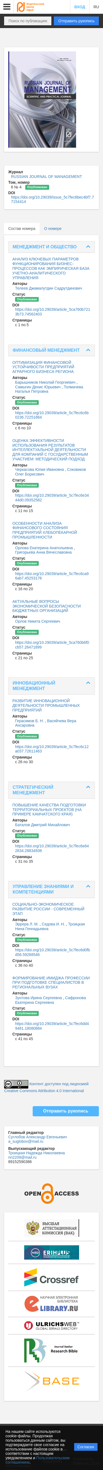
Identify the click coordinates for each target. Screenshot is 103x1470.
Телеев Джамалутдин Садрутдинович (48, 288)
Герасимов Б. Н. (30, 721)
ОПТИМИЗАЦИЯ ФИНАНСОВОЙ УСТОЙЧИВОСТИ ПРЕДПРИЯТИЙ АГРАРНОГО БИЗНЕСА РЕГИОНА (43, 367)
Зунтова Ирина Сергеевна (39, 998)
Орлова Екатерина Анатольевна (44, 548)
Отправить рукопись (76, 21)
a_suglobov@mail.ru (25, 1141)
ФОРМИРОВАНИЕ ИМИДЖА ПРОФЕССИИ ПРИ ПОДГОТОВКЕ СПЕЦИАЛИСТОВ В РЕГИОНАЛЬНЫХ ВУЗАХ (51, 983)
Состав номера (21, 228)
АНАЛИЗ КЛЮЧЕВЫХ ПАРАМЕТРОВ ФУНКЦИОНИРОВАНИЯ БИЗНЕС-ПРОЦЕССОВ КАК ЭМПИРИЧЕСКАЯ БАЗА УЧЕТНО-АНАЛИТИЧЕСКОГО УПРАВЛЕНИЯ (51, 268)
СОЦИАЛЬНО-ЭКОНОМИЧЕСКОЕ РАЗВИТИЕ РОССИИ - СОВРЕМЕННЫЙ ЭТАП (48, 909)
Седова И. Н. (54, 924)
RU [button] (96, 7)
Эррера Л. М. (27, 924)
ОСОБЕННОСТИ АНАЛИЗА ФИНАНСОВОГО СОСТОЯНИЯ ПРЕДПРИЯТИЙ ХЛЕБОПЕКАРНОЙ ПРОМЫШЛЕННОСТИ (44, 530)
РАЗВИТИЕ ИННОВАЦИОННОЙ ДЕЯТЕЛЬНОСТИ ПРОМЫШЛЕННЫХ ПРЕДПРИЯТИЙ (46, 705)
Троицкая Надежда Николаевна (36, 1153)
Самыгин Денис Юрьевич (38, 387)
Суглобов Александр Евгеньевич (37, 1137)
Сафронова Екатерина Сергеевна (50, 1000)
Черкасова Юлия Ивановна (40, 469)
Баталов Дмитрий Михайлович (42, 825)
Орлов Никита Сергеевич (37, 621)
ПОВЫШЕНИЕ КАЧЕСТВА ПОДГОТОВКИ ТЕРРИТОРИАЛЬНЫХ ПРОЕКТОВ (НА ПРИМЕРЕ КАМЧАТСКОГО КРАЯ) (49, 810)
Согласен (85, 1447)
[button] (7, 7)
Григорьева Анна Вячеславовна (43, 552)
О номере (53, 228)
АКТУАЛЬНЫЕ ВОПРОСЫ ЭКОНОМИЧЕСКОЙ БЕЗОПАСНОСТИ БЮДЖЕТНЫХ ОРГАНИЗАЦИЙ (46, 606)
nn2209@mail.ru (22, 1157)
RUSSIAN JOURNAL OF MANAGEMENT (46, 176)
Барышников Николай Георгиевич (46, 382)
